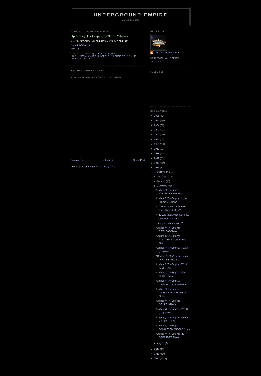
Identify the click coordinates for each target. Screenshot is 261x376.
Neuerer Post (78, 160)
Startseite (109, 160)
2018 (157, 153)
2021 (157, 139)
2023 (157, 130)
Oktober (161, 181)
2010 (157, 358)
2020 (157, 144)
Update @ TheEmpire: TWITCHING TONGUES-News (170, 239)
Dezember (163, 171)
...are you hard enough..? (169, 223)
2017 (157, 158)
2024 (157, 125)
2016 (157, 163)
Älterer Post (139, 160)
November (163, 176)
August (161, 343)
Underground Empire (131, 15)
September (163, 186)
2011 (157, 353)
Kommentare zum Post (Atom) (99, 166)
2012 (157, 349)
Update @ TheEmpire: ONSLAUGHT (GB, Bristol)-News (172, 293)
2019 (157, 148)
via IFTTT (85, 59)
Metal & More (88, 56)
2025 (157, 120)
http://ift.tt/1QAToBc (81, 45)
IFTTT (77, 48)
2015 (157, 167)
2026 (157, 115)
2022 (157, 134)
